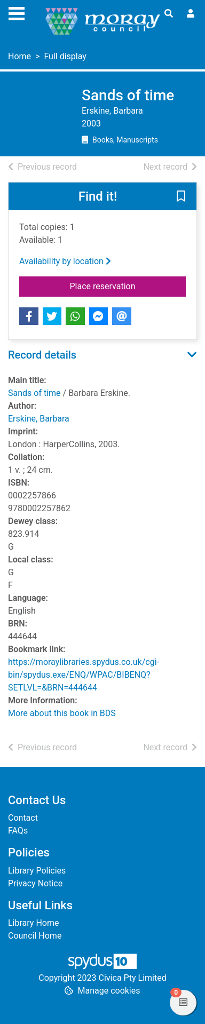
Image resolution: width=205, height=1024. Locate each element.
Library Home (33, 923)
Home (19, 56)
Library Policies (37, 871)
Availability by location (65, 261)
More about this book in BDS (62, 713)
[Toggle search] (168, 13)
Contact (23, 818)
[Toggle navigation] (17, 12)
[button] (181, 197)
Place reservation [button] (128, 285)
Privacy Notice (35, 883)
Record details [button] (42, 354)
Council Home (34, 936)
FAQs (18, 830)
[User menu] (190, 13)
